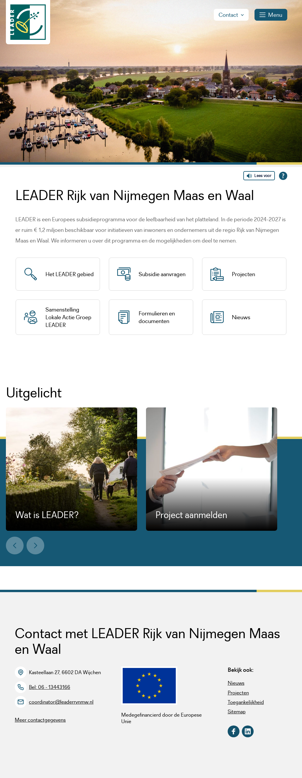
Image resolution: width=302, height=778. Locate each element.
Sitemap (237, 711)
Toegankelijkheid (246, 702)
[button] (15, 545)
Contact (231, 14)
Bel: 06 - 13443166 (49, 687)
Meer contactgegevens (40, 720)
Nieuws (236, 683)
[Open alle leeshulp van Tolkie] (283, 176)
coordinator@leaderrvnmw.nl (61, 702)
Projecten (238, 692)
